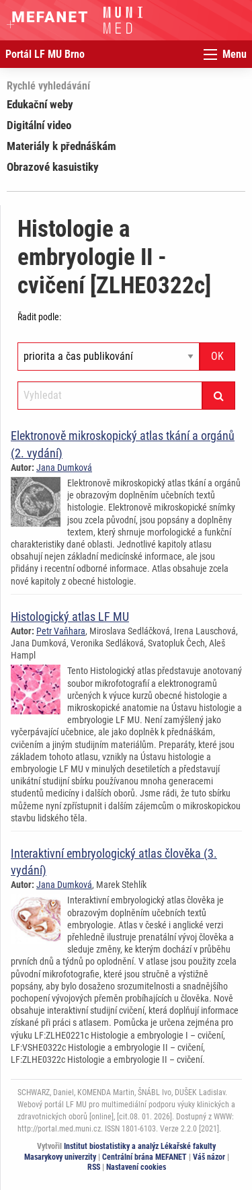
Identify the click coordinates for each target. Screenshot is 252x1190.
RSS (93, 1167)
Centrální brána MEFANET (144, 1157)
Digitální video (39, 125)
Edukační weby (40, 104)
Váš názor (209, 1157)
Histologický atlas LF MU (70, 616)
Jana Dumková (64, 467)
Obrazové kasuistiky (53, 167)
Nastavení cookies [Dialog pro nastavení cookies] (136, 1167)
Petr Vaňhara (60, 631)
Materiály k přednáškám (61, 146)
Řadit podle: (39, 316)
